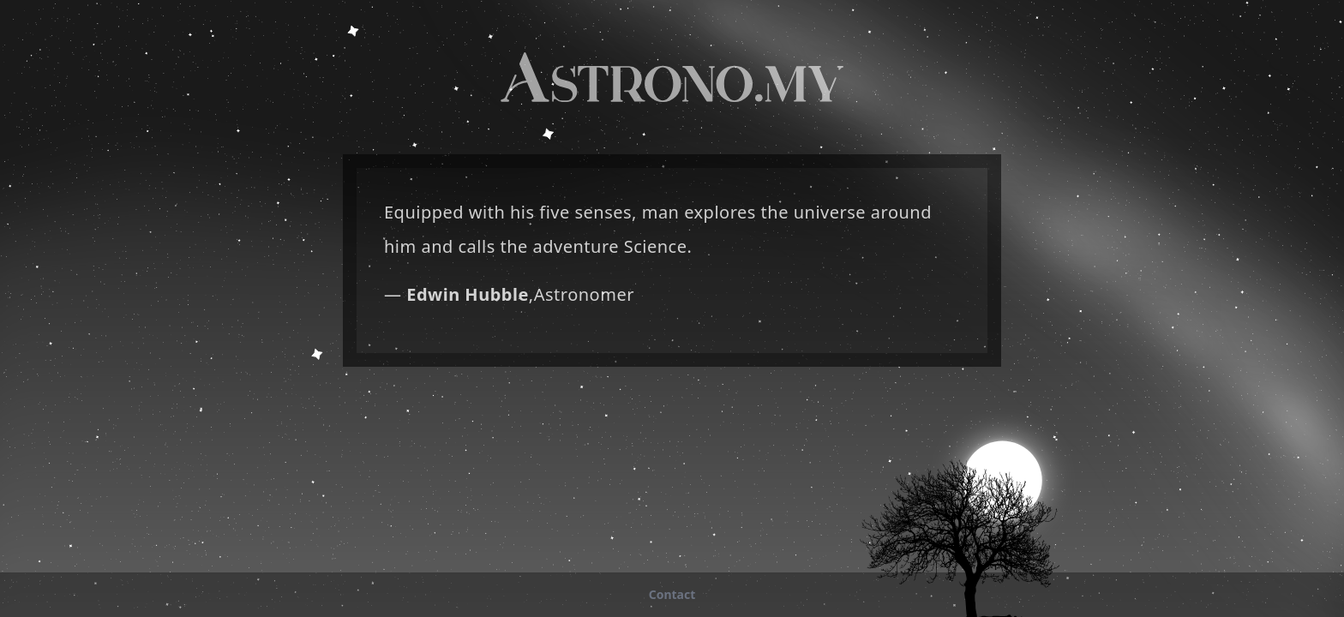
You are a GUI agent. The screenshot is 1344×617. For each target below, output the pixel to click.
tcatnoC (672, 594)
